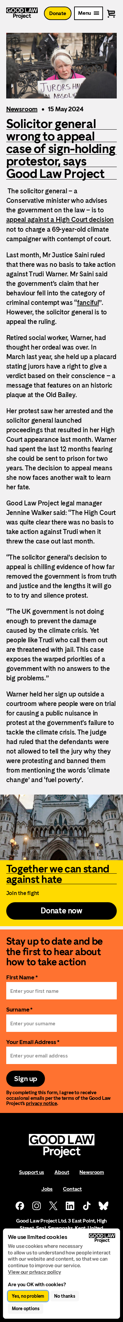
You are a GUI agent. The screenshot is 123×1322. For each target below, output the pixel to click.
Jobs (46, 1189)
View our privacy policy (34, 1272)
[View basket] (111, 13)
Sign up (25, 1079)
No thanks (64, 1296)
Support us (31, 1172)
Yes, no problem (28, 1296)
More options (25, 1308)
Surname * (19, 1009)
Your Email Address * (32, 1041)
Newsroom (21, 109)
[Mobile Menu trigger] (88, 13)
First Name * (22, 977)
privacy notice (41, 1103)
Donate (57, 13)
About (61, 1172)
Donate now (61, 910)
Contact (72, 1189)
